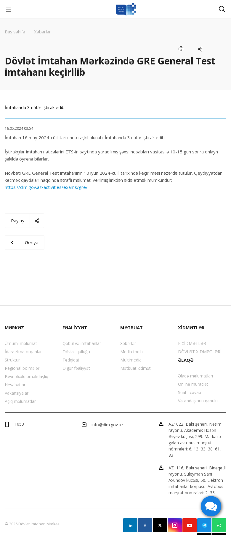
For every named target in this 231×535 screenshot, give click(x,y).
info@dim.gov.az (107, 424)
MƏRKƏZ (14, 327)
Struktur (12, 360)
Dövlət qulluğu (76, 351)
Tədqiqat (70, 360)
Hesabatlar (15, 385)
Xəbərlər (128, 343)
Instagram (175, 525)
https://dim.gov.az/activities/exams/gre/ (46, 187)
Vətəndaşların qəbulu (198, 400)
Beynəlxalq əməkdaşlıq (26, 376)
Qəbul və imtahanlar (81, 343)
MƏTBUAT (131, 327)
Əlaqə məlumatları (195, 376)
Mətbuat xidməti (136, 368)
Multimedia (131, 360)
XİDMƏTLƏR (191, 327)
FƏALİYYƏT (74, 327)
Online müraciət (193, 384)
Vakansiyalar (16, 393)
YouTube (189, 525)
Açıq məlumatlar (20, 401)
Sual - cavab (189, 392)
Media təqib (131, 351)
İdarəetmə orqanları (24, 351)
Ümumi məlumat (21, 343)
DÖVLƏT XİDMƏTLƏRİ (200, 351)
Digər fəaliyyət (76, 368)
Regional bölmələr (22, 368)
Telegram (204, 525)
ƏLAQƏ (185, 360)
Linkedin (130, 525)
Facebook (145, 525)
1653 (19, 424)
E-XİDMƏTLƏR (192, 343)
